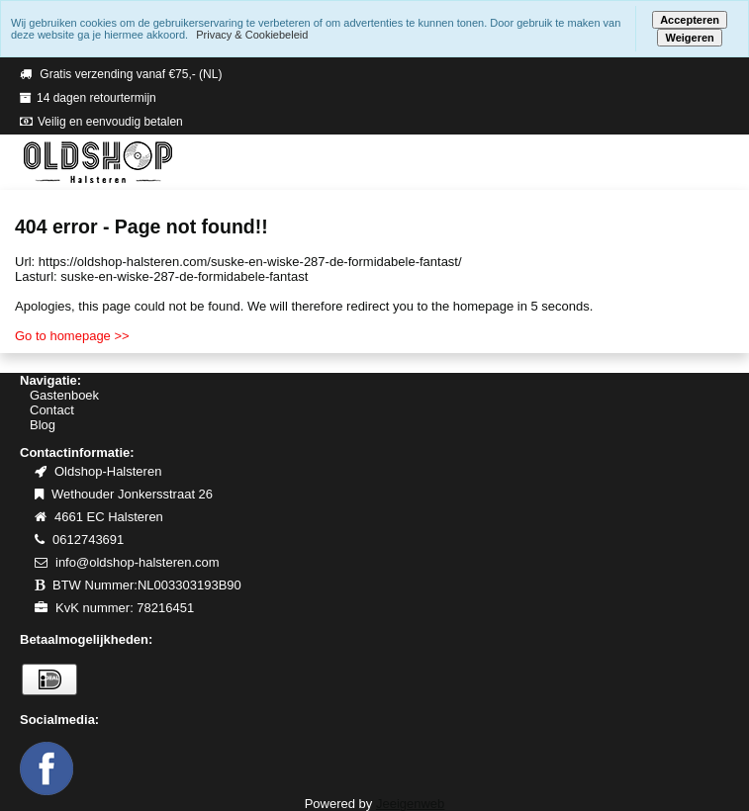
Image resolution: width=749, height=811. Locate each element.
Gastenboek (64, 395)
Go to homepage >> (72, 335)
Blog (42, 424)
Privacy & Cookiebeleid (252, 35)
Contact (52, 410)
